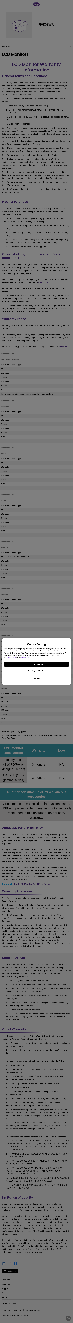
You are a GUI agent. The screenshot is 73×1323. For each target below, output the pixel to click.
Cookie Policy (11, 657)
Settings (36, 678)
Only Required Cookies (36, 671)
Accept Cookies (36, 664)
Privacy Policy (25, 657)
